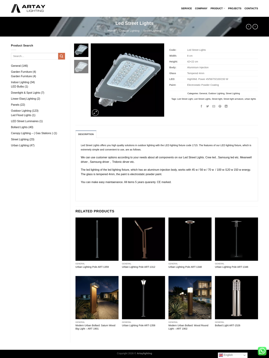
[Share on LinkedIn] (226, 106)
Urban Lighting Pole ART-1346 (231, 267)
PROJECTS (235, 8)
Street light (217, 99)
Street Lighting (152, 30)
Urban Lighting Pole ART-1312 (138, 267)
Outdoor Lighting (129, 30)
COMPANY (201, 8)
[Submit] (61, 56)
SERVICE (186, 8)
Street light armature (233, 99)
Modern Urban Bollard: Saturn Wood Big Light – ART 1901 (95, 327)
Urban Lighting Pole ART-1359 (92, 267)
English (226, 355)
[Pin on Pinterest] (220, 106)
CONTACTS (251, 8)
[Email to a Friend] (214, 106)
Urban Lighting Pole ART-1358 (138, 325)
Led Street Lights (202, 99)
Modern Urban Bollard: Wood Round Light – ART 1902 (188, 327)
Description (86, 134)
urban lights (250, 99)
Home (111, 30)
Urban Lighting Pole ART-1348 (185, 267)
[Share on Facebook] (201, 106)
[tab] (85, 134)
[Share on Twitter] (207, 106)
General (203, 93)
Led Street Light (185, 99)
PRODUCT (217, 8)
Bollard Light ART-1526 (227, 325)
